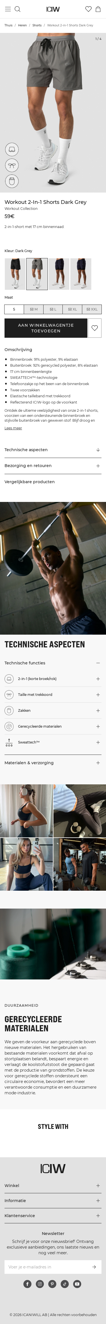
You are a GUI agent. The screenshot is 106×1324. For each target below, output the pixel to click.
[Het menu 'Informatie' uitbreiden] (53, 1200)
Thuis (8, 25)
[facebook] (27, 1284)
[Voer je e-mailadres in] (45, 1267)
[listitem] (15, 274)
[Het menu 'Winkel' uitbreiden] (53, 1185)
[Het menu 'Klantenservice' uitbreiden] (53, 1215)
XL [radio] (72, 309)
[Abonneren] (94, 1267)
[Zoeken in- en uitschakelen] (17, 9)
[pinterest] (52, 1284)
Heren (22, 25)
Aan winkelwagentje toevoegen (46, 328)
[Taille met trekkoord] (12, 165)
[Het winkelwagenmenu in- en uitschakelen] (98, 9)
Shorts (37, 25)
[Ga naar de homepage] (53, 9)
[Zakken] (12, 181)
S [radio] (14, 309)
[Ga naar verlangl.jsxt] (88, 9)
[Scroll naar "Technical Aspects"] (53, 450)
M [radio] (34, 309)
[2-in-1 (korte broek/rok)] (13, 148)
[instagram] (40, 1284)
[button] (53, 466)
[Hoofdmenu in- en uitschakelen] (8, 9)
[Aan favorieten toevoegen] (94, 328)
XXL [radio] (92, 309)
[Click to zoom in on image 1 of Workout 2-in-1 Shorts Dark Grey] (53, 113)
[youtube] (77, 1284)
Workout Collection (21, 208)
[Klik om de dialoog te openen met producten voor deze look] (26, 810)
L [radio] (52, 309)
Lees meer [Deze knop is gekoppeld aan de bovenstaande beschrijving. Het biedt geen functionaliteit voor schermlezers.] (13, 428)
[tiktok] (64, 1284)
